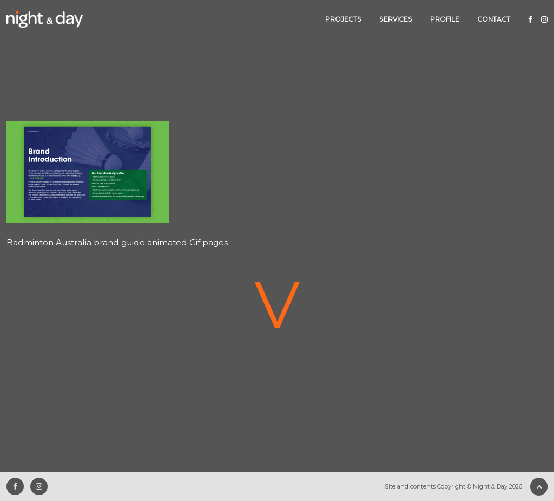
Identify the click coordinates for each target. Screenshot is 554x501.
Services (395, 19)
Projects (343, 19)
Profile (444, 19)
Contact (493, 19)
